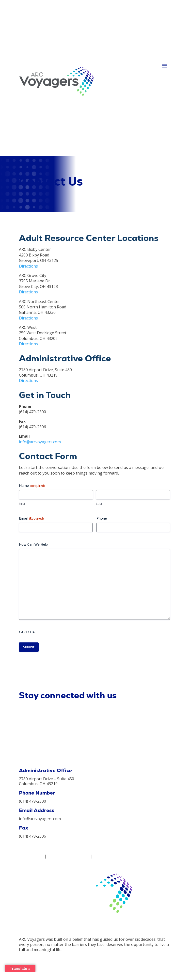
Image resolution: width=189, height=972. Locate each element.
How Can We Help (33, 544)
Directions (28, 266)
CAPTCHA (27, 632)
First (22, 503)
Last (99, 503)
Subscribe (157, 701)
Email (31, 518)
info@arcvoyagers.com (40, 442)
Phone (101, 518)
